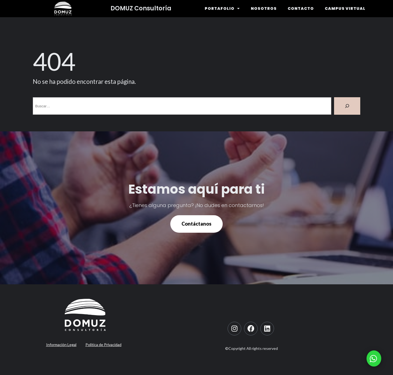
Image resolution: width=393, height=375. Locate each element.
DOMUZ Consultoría (141, 8)
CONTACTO (301, 8)
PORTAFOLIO (222, 8)
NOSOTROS (264, 8)
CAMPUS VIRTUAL (345, 8)
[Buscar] (347, 106)
